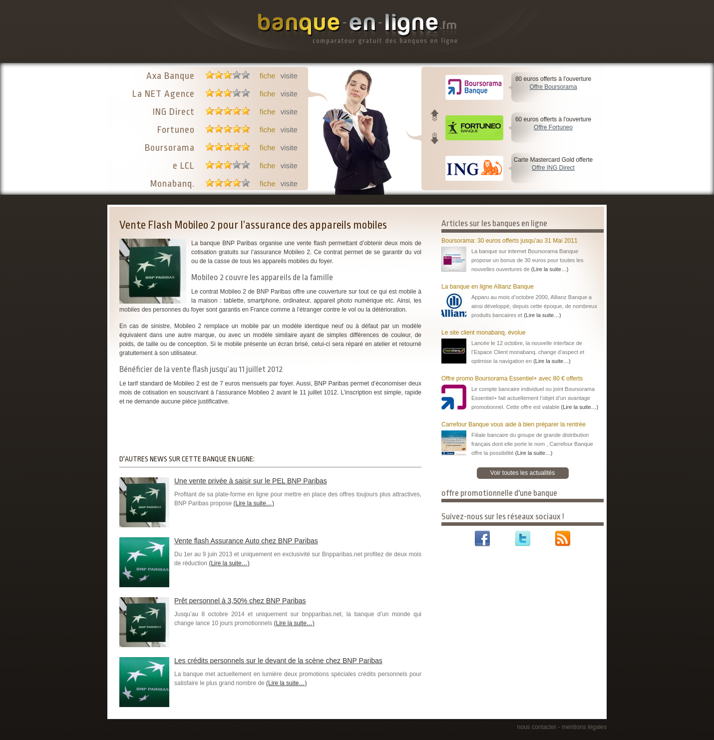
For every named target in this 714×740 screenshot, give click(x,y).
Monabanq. (172, 184)
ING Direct (174, 112)
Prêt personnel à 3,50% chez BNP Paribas (240, 601)
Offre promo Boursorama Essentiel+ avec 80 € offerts (512, 378)
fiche (268, 75)
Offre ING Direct (553, 167)
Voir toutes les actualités (522, 472)
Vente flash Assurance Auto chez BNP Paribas (246, 541)
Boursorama (170, 148)
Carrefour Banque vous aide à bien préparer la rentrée (513, 424)
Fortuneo (176, 130)
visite (289, 75)
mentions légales (584, 727)
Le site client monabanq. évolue (483, 333)
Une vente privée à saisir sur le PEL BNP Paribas (250, 481)
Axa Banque (170, 76)
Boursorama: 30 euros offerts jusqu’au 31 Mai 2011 (509, 241)
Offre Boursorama (553, 86)
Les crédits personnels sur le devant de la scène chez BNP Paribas (278, 661)
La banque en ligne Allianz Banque (487, 287)
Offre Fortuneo (553, 127)
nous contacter (537, 727)
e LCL (184, 166)
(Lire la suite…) (254, 503)
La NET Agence (163, 94)
